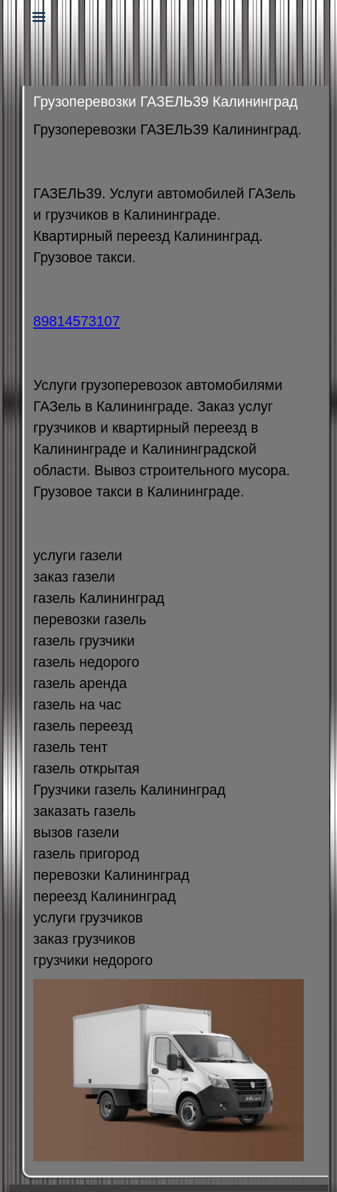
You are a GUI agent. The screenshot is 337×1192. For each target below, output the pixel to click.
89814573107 (76, 321)
